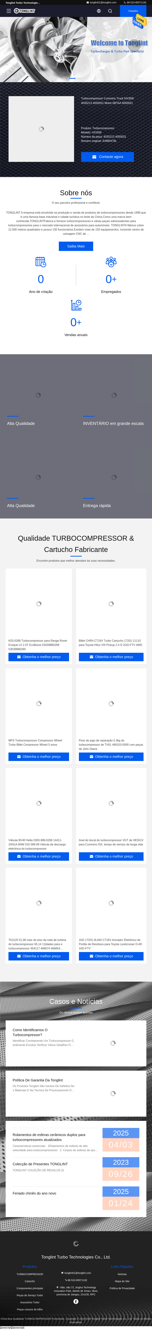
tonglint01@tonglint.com (101, 2)
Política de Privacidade (122, 1288)
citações (133, 11)
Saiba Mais (76, 246)
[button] (72, 78)
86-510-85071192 (134, 2)
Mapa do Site (122, 1281)
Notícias (122, 1274)
